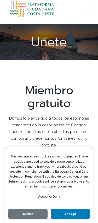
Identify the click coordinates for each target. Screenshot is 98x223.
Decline (28, 214)
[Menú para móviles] (88, 9)
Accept (70, 214)
